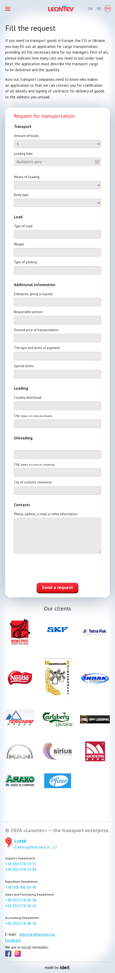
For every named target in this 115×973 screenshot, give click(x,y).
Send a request (57, 587)
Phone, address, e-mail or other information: (46, 514)
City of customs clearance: (33, 482)
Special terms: (24, 366)
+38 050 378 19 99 (20, 869)
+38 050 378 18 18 (20, 905)
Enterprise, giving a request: (33, 294)
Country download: (28, 397)
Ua (90, 8)
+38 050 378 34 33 (20, 863)
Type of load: (23, 226)
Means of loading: (27, 177)
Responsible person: (28, 312)
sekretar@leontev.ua (37, 934)
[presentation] (53, 569)
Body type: (21, 195)
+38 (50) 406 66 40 (20, 887)
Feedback (13, 940)
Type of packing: (25, 262)
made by (57, 967)
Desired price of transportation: (36, 330)
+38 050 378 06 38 (20, 900)
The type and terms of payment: (37, 348)
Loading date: (23, 153)
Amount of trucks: (26, 136)
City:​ (33, 415)
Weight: (19, 244)
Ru (99, 8)
